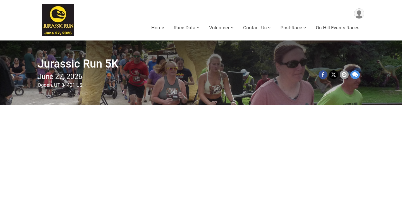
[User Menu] (359, 13)
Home (157, 27)
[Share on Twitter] (333, 74)
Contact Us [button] (255, 27)
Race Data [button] (184, 27)
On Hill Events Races (338, 27)
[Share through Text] (355, 74)
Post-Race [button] (291, 27)
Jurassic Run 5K (78, 63)
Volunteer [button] (219, 27)
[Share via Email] (344, 74)
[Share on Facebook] (323, 74)
